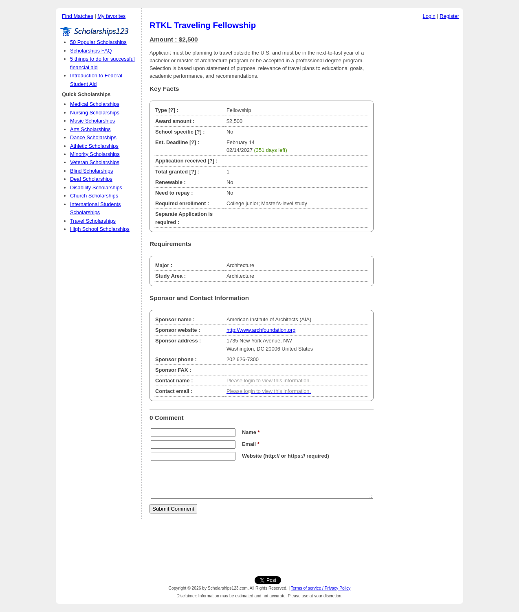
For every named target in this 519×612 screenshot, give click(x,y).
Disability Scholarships (96, 187)
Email (251, 444)
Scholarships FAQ (91, 51)
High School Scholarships (100, 229)
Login (429, 16)
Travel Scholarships (93, 221)
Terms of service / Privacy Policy (321, 588)
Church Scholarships (94, 196)
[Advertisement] (420, 146)
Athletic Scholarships (94, 146)
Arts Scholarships (90, 129)
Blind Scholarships (91, 171)
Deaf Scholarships (91, 179)
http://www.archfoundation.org (261, 330)
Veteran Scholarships (94, 162)
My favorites (111, 16)
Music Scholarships (92, 121)
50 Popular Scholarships (98, 42)
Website (252, 456)
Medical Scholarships (94, 104)
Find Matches (77, 16)
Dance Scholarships (93, 137)
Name (251, 432)
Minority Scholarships (95, 154)
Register (449, 16)
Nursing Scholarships (94, 113)
